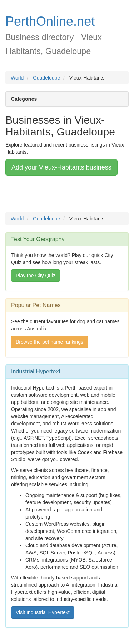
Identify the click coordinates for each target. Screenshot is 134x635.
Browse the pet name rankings (49, 342)
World (17, 78)
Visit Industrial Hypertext (43, 612)
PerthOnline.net (50, 21)
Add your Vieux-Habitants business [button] (61, 167)
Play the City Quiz (35, 275)
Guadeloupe (46, 78)
